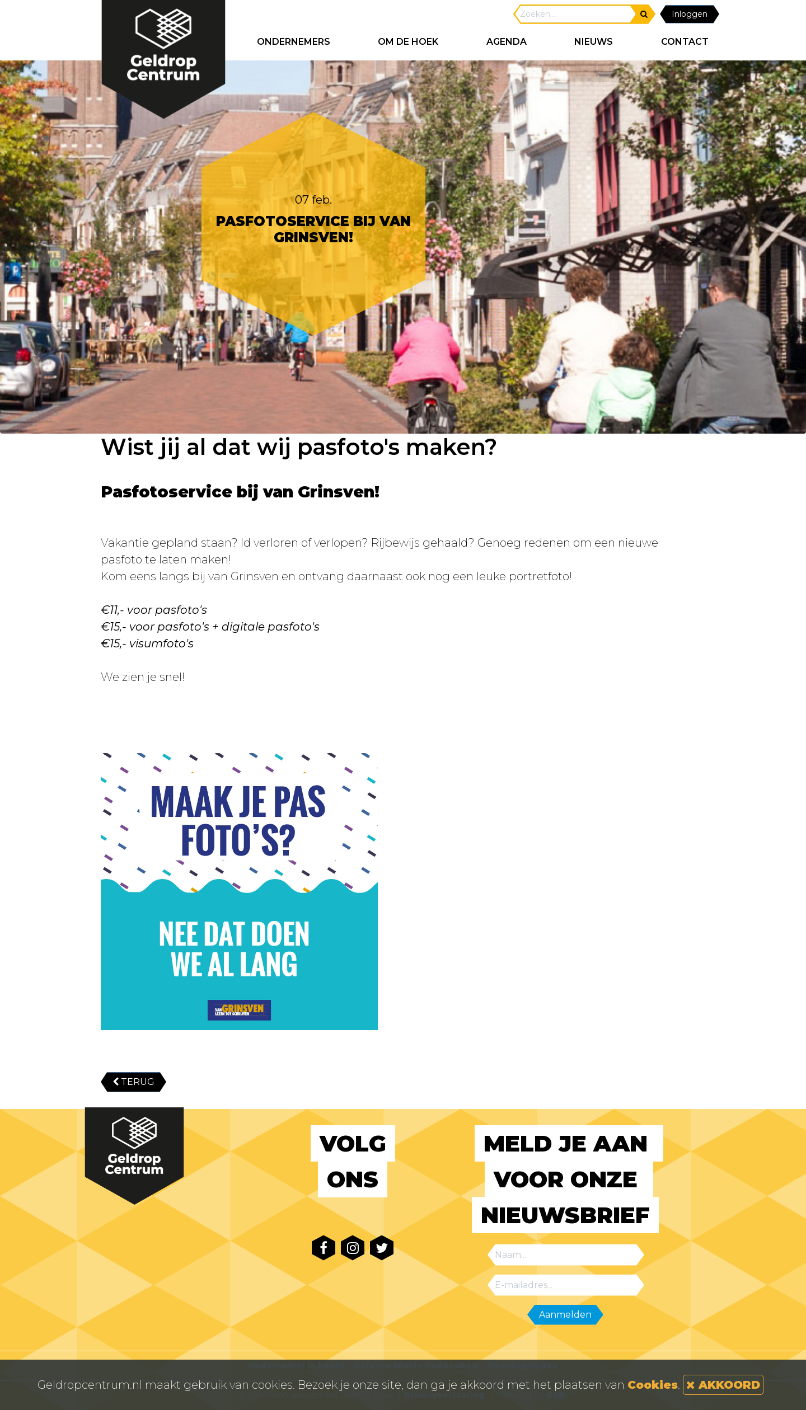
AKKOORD (723, 1385)
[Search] (575, 14)
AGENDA (506, 41)
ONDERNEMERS (293, 41)
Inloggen (689, 14)
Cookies (652, 1385)
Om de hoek (408, 41)
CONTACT (685, 41)
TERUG (133, 1082)
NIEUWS (593, 41)
